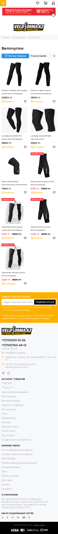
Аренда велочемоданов (15, 392)
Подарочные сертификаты (16, 439)
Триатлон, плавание (13, 405)
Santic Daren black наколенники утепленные (14, 183)
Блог (4, 471)
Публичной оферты (20, 310)
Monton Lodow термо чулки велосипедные (41, 92)
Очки (4, 413)
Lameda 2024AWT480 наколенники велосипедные (41, 138)
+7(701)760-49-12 (14, 345)
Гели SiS (6, 422)
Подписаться (45, 302)
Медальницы (9, 418)
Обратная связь (10, 475)
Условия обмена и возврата (17, 454)
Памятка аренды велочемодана (19, 462)
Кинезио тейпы (10, 426)
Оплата (6, 484)
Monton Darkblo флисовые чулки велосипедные (14, 92)
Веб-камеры (8, 458)
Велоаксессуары (11, 400)
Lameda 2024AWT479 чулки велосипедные (12, 137)
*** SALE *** (7, 387)
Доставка (7, 480)
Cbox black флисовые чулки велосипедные (12, 228)
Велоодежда (9, 396)
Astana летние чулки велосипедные (41, 228)
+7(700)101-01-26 (13, 340)
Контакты (7, 488)
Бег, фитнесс (9, 409)
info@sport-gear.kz (15, 352)
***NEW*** (7, 383)
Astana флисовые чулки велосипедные (42, 183)
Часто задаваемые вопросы (17, 450)
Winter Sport (8, 431)
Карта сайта (39, 525)
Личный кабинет (11, 467)
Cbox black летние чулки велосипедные (13, 274)
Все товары (8, 435)
